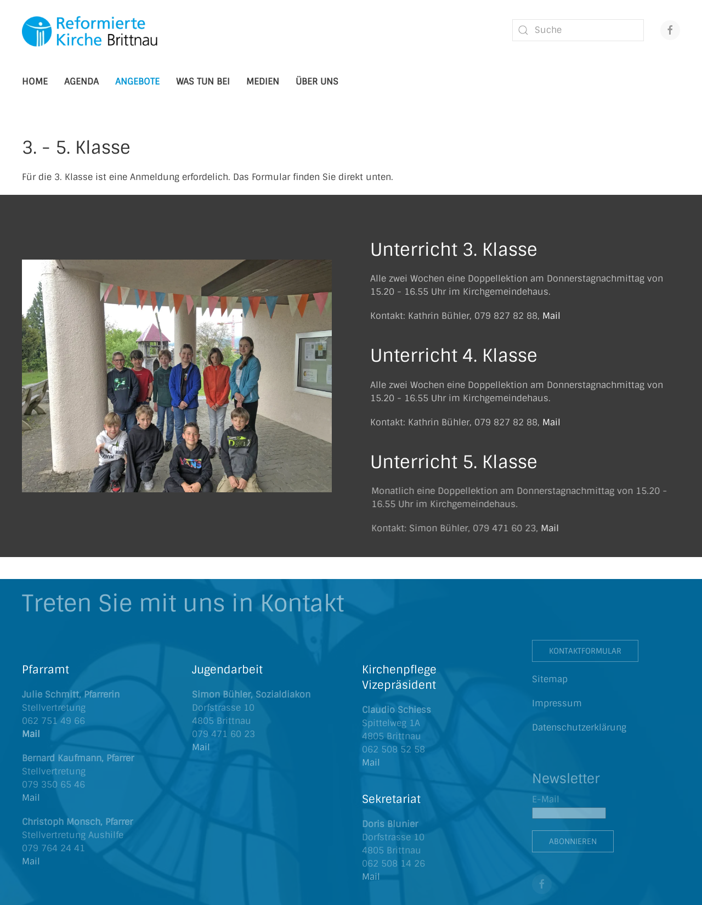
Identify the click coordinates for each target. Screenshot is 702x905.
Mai (29, 861)
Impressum (557, 703)
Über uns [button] (317, 81)
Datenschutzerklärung (579, 727)
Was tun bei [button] (203, 81)
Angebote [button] (137, 81)
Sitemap (550, 679)
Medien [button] (262, 81)
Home (35, 81)
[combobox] (578, 30)
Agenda (81, 81)
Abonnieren (573, 841)
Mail (551, 316)
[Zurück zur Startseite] (90, 30)
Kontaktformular (585, 651)
